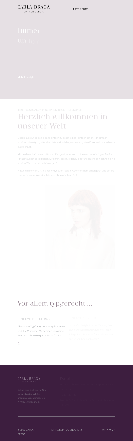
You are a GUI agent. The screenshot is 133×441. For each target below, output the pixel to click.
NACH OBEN (107, 430)
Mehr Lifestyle (26, 77)
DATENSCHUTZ (74, 429)
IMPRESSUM (57, 429)
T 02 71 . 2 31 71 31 (80, 9)
